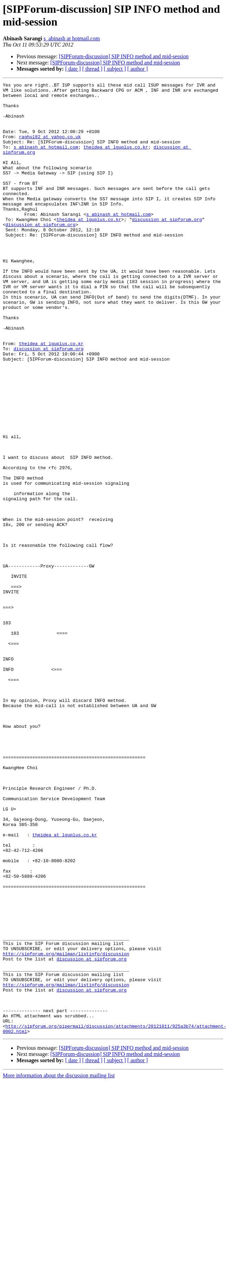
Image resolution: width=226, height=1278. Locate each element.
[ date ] (73, 69)
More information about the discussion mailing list (59, 1266)
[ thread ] (92, 69)
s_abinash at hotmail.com (71, 38)
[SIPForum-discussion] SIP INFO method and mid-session (124, 56)
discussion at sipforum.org (167, 247)
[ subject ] (115, 69)
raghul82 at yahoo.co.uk (50, 148)
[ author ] (137, 69)
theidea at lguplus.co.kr (115, 160)
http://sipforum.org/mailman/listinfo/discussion (66, 1128)
